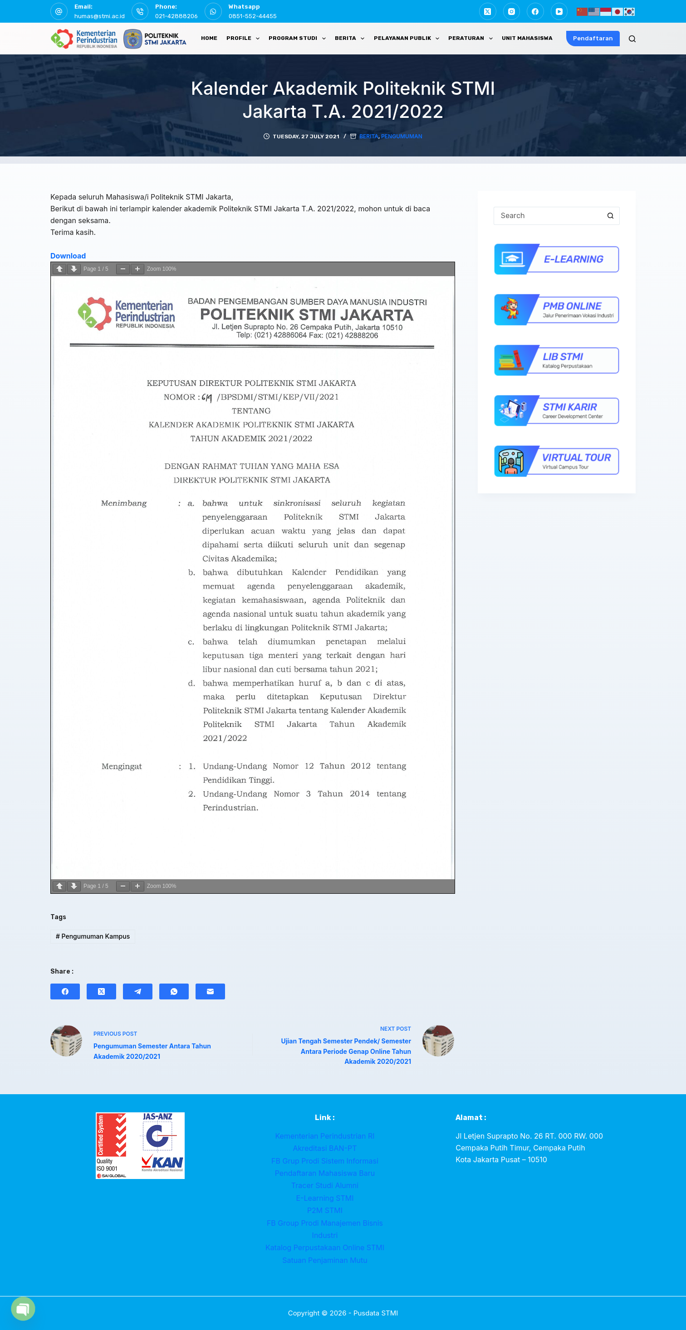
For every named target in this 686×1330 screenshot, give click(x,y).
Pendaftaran (593, 38)
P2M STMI (325, 1210)
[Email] (210, 992)
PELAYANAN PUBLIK (408, 38)
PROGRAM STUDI (299, 38)
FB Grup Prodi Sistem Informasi (324, 1161)
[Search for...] (548, 216)
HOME (209, 38)
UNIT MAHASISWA (527, 38)
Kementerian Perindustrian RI (324, 1136)
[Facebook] (535, 11)
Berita (368, 136)
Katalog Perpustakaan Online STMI (324, 1247)
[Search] (632, 38)
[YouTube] (559, 11)
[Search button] (611, 216)
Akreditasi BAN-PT (325, 1148)
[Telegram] (137, 992)
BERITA (351, 38)
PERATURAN (472, 38)
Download (68, 256)
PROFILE (244, 38)
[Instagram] (511, 11)
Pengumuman (401, 136)
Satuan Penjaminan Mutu (325, 1260)
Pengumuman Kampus (93, 936)
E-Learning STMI (324, 1198)
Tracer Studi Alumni (324, 1185)
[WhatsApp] (174, 992)
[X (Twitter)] (487, 11)
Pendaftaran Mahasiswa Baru (325, 1173)
